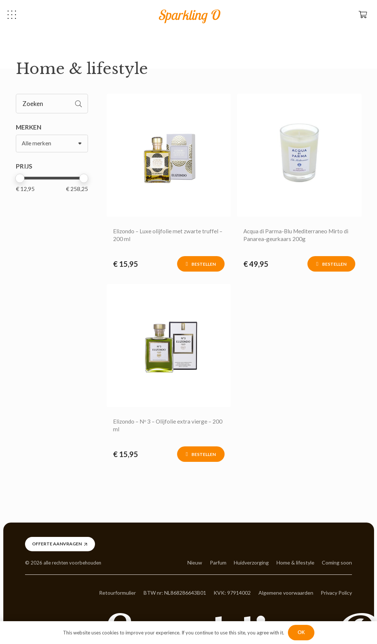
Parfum (218, 562)
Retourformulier (117, 593)
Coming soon (337, 562)
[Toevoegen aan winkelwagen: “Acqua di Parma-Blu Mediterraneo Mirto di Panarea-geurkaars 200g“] (331, 264)
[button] (11, 14)
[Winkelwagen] (363, 14)
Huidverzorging (251, 562)
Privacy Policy (336, 593)
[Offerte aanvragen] (60, 544)
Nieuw (194, 562)
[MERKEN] (52, 143)
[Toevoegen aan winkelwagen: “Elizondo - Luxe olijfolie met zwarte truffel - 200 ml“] (201, 264)
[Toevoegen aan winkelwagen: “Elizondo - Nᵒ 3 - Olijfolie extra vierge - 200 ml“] (201, 454)
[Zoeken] (52, 103)
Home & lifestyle (295, 562)
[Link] (169, 155)
